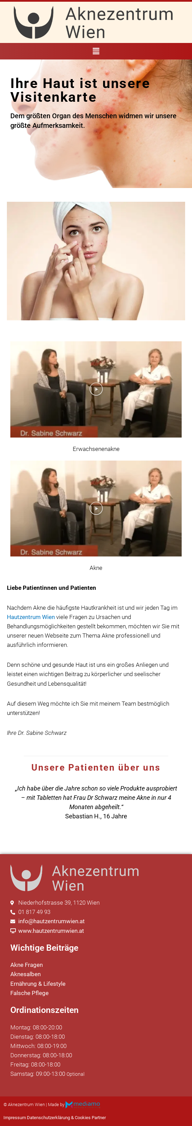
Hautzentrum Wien (31, 617)
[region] (96, 802)
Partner (99, 1117)
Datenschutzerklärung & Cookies (59, 1117)
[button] (96, 51)
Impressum (14, 1117)
